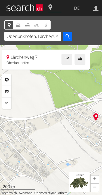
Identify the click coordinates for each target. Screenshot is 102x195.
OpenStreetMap (45, 193)
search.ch (10, 193)
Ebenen (6, 91)
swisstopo (25, 193)
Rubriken (6, 79)
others (62, 193)
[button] (95, 180)
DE (77, 8)
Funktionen (6, 103)
